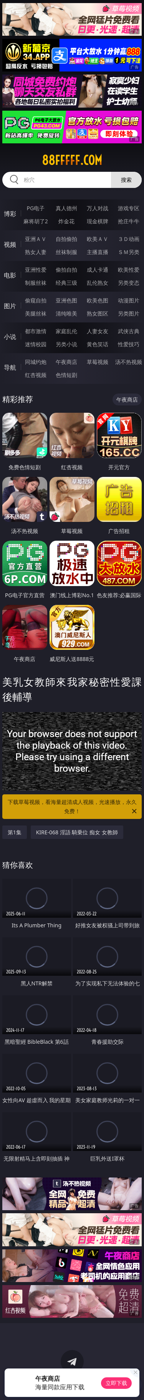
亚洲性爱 (35, 269)
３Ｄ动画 (128, 238)
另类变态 (128, 282)
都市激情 (35, 331)
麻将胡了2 (35, 221)
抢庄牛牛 (128, 221)
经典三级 (66, 282)
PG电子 (35, 208)
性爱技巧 (128, 344)
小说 (10, 336)
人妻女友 (97, 331)
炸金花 (66, 221)
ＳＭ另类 (128, 252)
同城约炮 (35, 361)
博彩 (10, 213)
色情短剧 (66, 375)
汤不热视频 (128, 361)
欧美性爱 (128, 269)
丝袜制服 (66, 252)
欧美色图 (97, 300)
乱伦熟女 (97, 282)
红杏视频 (35, 375)
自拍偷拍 (66, 238)
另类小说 (66, 344)
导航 (10, 367)
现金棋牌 (97, 221)
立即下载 (116, 1383)
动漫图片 (128, 300)
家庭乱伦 (66, 331)
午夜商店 (66, 361)
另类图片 (128, 313)
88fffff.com (72, 160)
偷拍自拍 (66, 269)
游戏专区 (128, 208)
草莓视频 (97, 361)
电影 (10, 275)
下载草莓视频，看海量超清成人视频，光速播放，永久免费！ (73, 807)
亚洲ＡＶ (35, 238)
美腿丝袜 (35, 313)
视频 (10, 244)
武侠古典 (128, 331)
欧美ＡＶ (97, 238)
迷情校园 (35, 344)
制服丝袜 (35, 282)
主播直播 (97, 252)
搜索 (126, 179)
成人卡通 (97, 269)
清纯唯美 (66, 313)
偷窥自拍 (35, 300)
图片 (10, 306)
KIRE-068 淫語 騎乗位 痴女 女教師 (77, 832)
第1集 (15, 832)
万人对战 (97, 208)
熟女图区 (97, 313)
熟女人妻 (35, 252)
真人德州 (66, 208)
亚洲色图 (66, 300)
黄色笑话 (97, 344)
